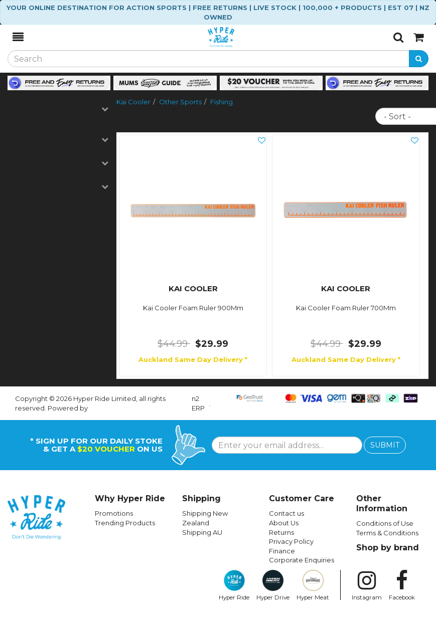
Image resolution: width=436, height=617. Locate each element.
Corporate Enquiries (301, 560)
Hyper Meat (313, 585)
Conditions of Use (384, 523)
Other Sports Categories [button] (58, 104)
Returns (281, 532)
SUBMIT (384, 445)
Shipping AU (202, 532)
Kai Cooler (133, 102)
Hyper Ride (234, 585)
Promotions (114, 513)
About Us (284, 523)
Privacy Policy (291, 541)
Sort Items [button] (58, 187)
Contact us (286, 513)
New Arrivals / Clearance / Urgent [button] (58, 135)
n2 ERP (198, 403)
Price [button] (58, 164)
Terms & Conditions (387, 533)
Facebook (402, 585)
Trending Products (125, 523)
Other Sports (180, 102)
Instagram (367, 585)
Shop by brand (387, 547)
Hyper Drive (272, 585)
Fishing (221, 102)
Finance (282, 551)
